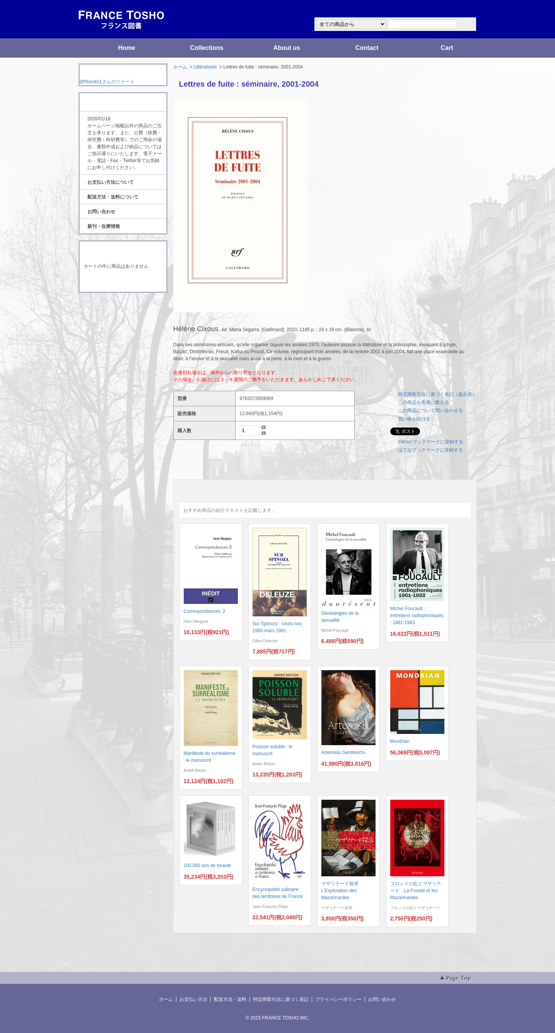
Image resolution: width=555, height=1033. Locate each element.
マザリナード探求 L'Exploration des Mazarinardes (342, 890)
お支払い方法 (193, 999)
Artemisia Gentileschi (343, 752)
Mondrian (400, 741)
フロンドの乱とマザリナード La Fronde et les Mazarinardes (415, 890)
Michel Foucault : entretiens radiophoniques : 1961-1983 (417, 615)
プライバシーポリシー (338, 999)
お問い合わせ (101, 211)
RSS (110, 307)
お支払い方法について (110, 182)
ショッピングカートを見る (123, 281)
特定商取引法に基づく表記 (281, 999)
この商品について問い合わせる (430, 410)
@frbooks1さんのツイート (107, 81)
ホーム (180, 67)
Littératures (205, 67)
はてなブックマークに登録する (430, 450)
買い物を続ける (414, 419)
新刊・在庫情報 (103, 226)
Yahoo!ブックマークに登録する (430, 442)
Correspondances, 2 (204, 611)
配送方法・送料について (112, 197)
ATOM (115, 314)
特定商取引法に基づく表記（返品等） (437, 394)
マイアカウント (453, 9)
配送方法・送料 (230, 999)
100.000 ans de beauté (207, 865)
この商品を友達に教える (423, 402)
